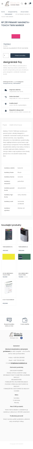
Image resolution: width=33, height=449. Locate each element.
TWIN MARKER (8, 14)
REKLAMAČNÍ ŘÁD (16, 379)
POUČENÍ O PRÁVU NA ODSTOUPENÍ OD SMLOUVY (16, 385)
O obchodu (16, 400)
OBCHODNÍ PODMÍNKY (16, 370)
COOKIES (16, 391)
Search (22, 4)
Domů (3, 12)
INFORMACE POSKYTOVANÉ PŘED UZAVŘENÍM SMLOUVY (16, 376)
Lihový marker (25, 12)
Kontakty (16, 398)
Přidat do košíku (20, 55)
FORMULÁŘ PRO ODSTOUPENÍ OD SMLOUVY (16, 389)
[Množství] (6, 55)
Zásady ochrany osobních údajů (16, 373)
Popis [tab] (5, 125)
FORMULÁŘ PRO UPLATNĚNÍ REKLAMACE (16, 382)
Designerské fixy (12, 12)
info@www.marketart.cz (19, 363)
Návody (16, 402)
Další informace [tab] (16, 125)
